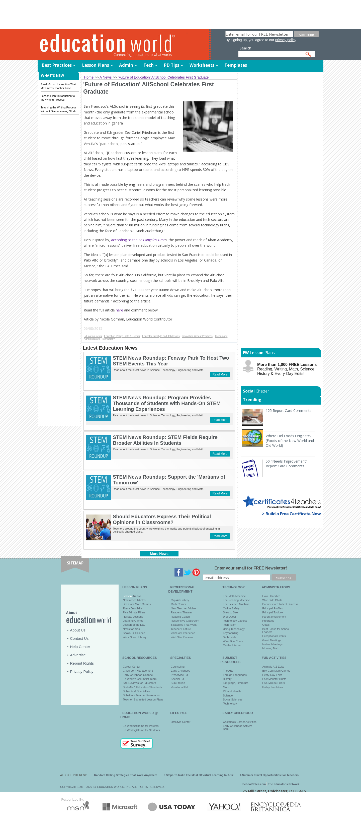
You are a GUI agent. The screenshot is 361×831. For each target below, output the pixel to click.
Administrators (92, 339)
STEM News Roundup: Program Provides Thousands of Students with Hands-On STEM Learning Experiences (167, 403)
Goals (265, 624)
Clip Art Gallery (180, 600)
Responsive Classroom (185, 620)
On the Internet (232, 645)
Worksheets (202, 65)
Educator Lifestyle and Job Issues (161, 336)
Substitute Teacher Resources (141, 695)
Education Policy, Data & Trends (122, 336)
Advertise (78, 655)
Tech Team (229, 624)
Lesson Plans (95, 65)
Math (226, 687)
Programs (268, 620)
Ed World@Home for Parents (140, 725)
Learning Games (133, 620)
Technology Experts (235, 620)
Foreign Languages (235, 674)
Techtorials (229, 637)
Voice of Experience (183, 632)
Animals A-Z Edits (273, 666)
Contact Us (79, 638)
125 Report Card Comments (288, 410)
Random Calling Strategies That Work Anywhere (125, 775)
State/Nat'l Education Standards (142, 687)
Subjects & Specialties (136, 691)
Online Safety (231, 608)
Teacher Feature (181, 628)
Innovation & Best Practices (197, 336)
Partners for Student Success (280, 604)
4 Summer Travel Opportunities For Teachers (269, 775)
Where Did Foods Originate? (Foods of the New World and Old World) (290, 440)
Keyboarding (230, 632)
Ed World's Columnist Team (139, 678)
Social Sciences (232, 699)
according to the (138, 239)
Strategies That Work (184, 624)
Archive (136, 596)
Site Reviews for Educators (139, 682)
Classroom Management (138, 670)
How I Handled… (272, 596)
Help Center (80, 647)
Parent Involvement (274, 616)
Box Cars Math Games (137, 604)
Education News (93, 336)
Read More (220, 374)
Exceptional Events (274, 635)
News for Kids (131, 628)
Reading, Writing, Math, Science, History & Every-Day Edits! (287, 369)
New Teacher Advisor (184, 608)
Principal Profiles (272, 608)
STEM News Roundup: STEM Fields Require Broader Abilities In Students (165, 440)
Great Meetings (271, 640)
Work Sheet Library (134, 637)
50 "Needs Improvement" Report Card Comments (286, 463)
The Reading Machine (236, 600)
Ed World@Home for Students (141, 730)
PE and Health (232, 691)
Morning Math (270, 648)
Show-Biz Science (134, 632)
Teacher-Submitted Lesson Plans (143, 699)
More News (159, 554)
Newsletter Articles (134, 600)
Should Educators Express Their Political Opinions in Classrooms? (162, 519)
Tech (148, 65)
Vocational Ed (179, 687)
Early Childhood (180, 670)
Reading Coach (180, 616)
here (119, 310)
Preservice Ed (179, 674)
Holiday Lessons (133, 616)
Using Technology (234, 628)
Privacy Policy (81, 671)
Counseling (178, 666)
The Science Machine (236, 604)
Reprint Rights (82, 663)
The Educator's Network (283, 784)
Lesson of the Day (134, 624)
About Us (77, 630)
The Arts (228, 670)
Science (228, 695)
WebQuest (229, 616)
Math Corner (178, 604)
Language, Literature (235, 682)
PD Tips (171, 65)
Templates (235, 65)
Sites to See (230, 612)
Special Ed (177, 678)
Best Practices (57, 65)
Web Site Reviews (182, 637)
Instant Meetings (272, 644)
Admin (126, 65)
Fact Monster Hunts (274, 678)
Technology (221, 336)
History (227, 678)
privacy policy (285, 40)
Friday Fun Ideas (272, 687)
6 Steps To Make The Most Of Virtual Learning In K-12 (198, 775)
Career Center (131, 666)
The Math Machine (234, 596)
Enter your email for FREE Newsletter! (251, 568)
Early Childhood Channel (138, 674)
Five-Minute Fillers (134, 612)
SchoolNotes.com (254, 784)
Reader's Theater (181, 612)
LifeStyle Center (180, 721)
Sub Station (178, 682)
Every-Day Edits (133, 608)
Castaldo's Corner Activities (239, 721)
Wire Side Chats (233, 641)
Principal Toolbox (272, 612)
